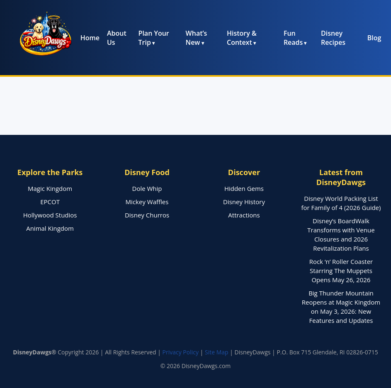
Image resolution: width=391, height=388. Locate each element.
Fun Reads (293, 38)
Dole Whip (147, 188)
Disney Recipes (333, 38)
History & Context (242, 38)
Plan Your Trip (153, 38)
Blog (374, 37)
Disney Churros (147, 215)
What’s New (196, 38)
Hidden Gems (244, 188)
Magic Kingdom (50, 188)
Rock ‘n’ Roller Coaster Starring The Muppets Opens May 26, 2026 (341, 270)
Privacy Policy (181, 352)
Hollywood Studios (50, 215)
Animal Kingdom (50, 228)
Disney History (244, 202)
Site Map (216, 352)
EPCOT (50, 202)
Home (90, 37)
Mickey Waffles (147, 202)
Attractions (244, 215)
